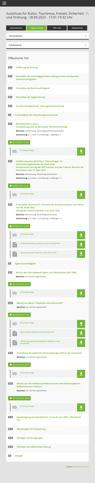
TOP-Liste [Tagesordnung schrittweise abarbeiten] (57, 28)
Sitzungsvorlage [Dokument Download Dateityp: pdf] (27, 150)
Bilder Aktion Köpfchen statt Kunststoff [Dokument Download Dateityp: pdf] (37, 332)
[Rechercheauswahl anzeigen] (87, 14)
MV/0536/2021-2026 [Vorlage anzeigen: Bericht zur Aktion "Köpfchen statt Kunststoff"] (20, 315)
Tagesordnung (37, 28)
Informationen (16, 28)
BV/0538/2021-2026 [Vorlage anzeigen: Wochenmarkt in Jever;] (20, 142)
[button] (81, 152)
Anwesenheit (77, 28)
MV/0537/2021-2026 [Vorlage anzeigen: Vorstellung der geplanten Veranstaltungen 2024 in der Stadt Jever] (20, 364)
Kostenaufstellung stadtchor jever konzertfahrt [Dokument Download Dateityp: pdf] (40, 243)
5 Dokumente (15, 45)
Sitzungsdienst (81, 467)
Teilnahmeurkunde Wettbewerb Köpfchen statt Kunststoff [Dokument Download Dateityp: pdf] (40, 342)
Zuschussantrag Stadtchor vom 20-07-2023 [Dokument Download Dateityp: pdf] (38, 253)
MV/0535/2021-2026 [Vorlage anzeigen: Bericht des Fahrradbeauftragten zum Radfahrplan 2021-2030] (20, 284)
